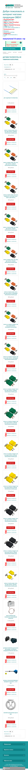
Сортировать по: (7, 67)
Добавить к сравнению (11, 111)
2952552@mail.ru (11, 34)
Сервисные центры (9, 32)
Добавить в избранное (11, 109)
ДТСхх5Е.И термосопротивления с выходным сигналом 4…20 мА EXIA (10, 682)
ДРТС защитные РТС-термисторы (11, 97)
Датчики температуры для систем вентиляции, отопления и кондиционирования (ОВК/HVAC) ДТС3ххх (10, 649)
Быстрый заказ (10, 107)
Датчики (15, 52)
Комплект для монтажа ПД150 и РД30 (11, 713)
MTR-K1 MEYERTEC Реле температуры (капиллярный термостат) (11, 617)
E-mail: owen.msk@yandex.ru (12, 27)
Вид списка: (6, 64)
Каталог (9, 52)
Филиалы (6, 31)
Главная (4, 52)
